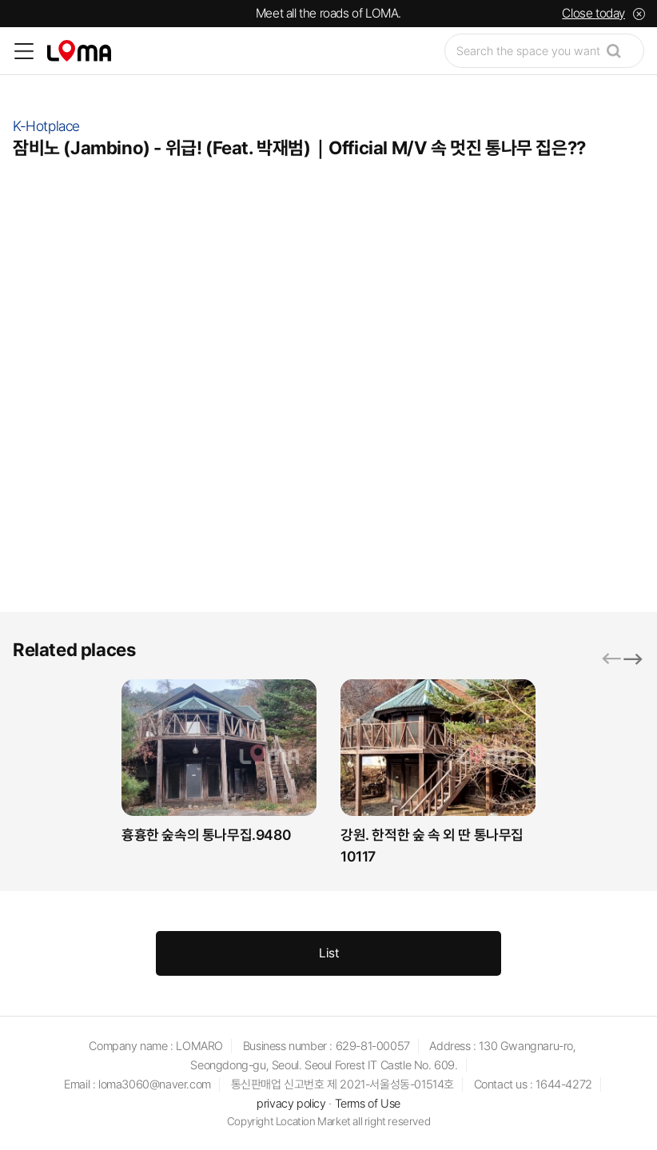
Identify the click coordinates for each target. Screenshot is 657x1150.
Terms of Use (367, 1103)
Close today (593, 13)
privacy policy (291, 1103)
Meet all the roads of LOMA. (328, 13)
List (329, 953)
